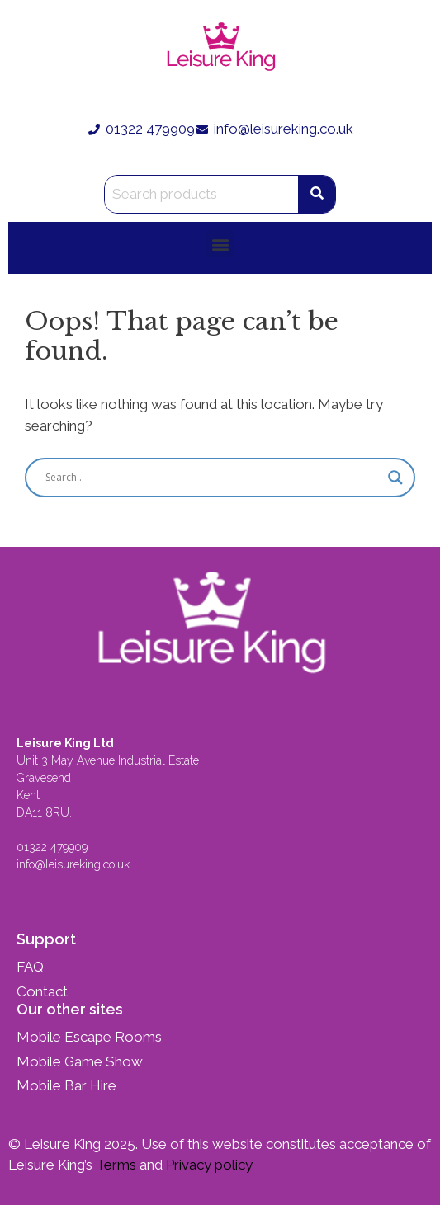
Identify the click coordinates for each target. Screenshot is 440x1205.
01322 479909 (52, 847)
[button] (220, 243)
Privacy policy (208, 1164)
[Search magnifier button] (395, 477)
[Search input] (212, 477)
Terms (114, 1164)
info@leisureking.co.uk (75, 864)
